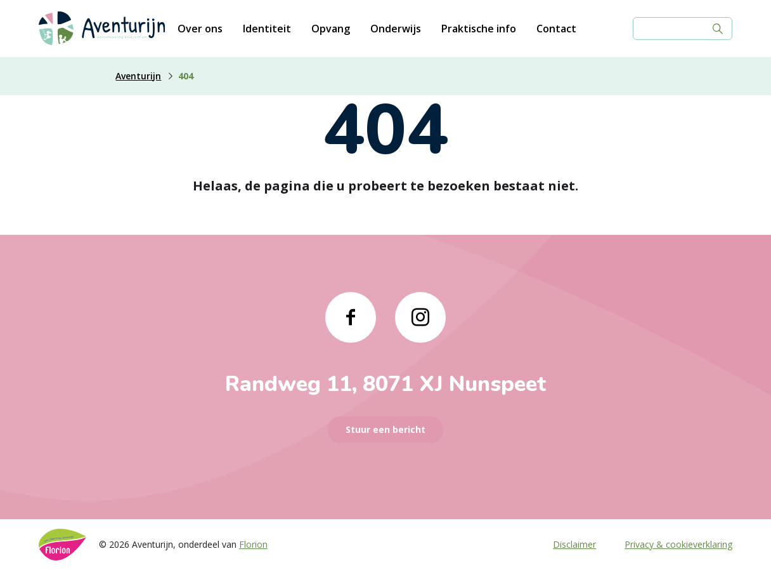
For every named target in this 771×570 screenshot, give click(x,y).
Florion (253, 544)
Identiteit (267, 29)
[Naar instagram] (420, 317)
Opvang (330, 29)
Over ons (200, 29)
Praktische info (478, 29)
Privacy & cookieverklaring (678, 544)
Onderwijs (395, 29)
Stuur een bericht (385, 429)
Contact (556, 29)
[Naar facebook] (350, 317)
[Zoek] (717, 28)
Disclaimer (574, 544)
